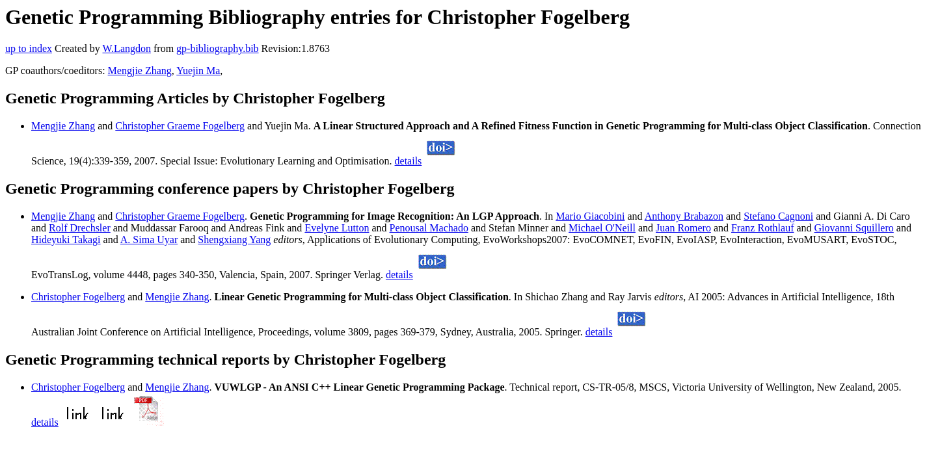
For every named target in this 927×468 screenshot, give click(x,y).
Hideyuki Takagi (66, 239)
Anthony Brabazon (684, 216)
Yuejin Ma (198, 70)
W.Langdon (126, 48)
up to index (28, 48)
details (408, 160)
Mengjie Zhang (140, 70)
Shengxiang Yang (234, 239)
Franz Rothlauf (762, 227)
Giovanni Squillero (854, 227)
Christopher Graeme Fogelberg (180, 125)
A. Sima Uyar (149, 239)
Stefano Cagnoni (778, 216)
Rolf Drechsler (80, 227)
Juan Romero (683, 227)
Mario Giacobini (590, 216)
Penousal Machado (429, 227)
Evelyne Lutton (336, 227)
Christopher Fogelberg (78, 296)
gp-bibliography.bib (217, 48)
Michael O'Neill (602, 227)
